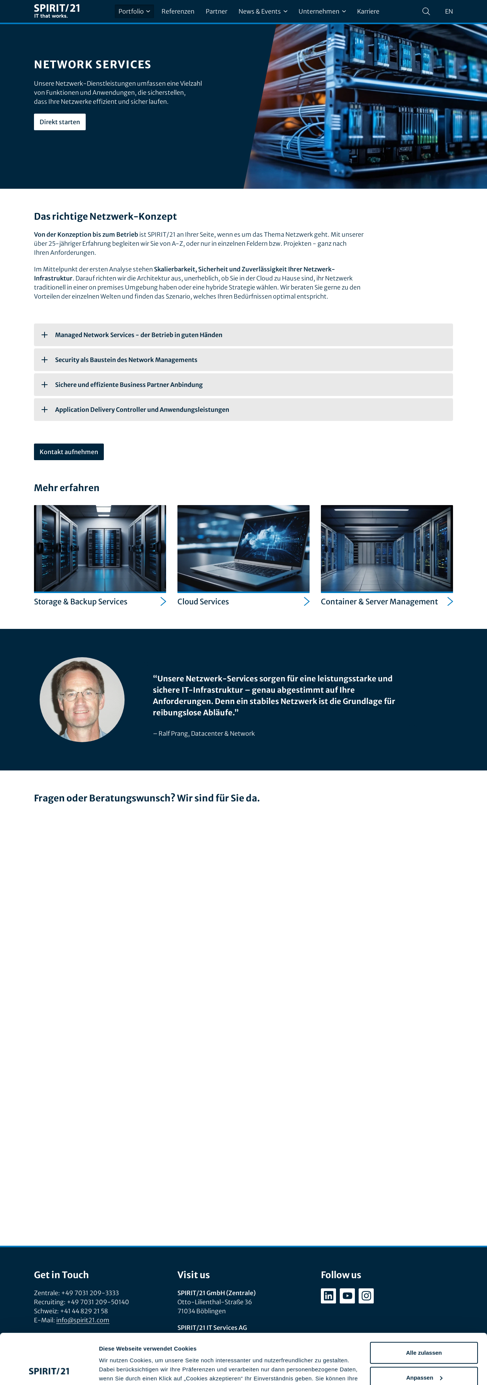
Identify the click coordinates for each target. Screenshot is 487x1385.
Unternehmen (322, 11)
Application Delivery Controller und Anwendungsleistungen (135, 409)
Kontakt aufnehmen (69, 452)
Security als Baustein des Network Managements (119, 360)
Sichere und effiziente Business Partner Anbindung (122, 384)
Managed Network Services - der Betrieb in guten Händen (132, 335)
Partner (216, 11)
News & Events (263, 11)
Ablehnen (424, 1355)
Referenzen (178, 11)
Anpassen (424, 1330)
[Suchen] (426, 11)
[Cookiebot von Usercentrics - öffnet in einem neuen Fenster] (49, 1370)
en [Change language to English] (449, 11)
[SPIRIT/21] (56, 11)
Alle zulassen (424, 1305)
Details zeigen (118, 1370)
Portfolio (134, 11)
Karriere (368, 11)
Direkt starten (60, 122)
